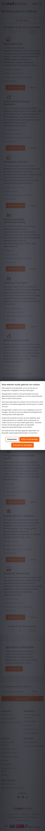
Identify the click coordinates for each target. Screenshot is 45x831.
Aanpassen (12, 439)
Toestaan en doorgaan (22, 445)
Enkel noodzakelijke (29, 439)
